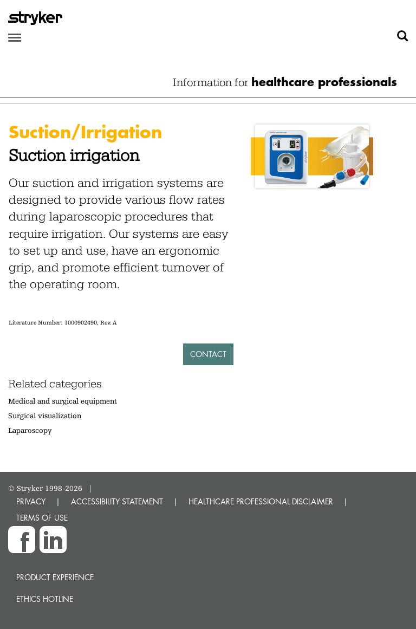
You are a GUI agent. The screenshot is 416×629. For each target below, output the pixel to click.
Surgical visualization (44, 415)
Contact (208, 354)
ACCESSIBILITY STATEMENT (117, 501)
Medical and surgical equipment (62, 401)
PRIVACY (31, 501)
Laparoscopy (30, 430)
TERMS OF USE (42, 518)
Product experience (55, 577)
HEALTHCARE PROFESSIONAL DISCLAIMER (260, 501)
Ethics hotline (44, 599)
